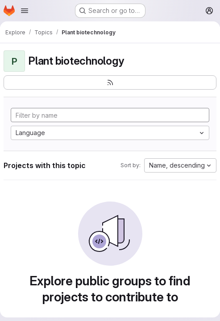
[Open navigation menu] (24, 11)
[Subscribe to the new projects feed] (110, 82)
